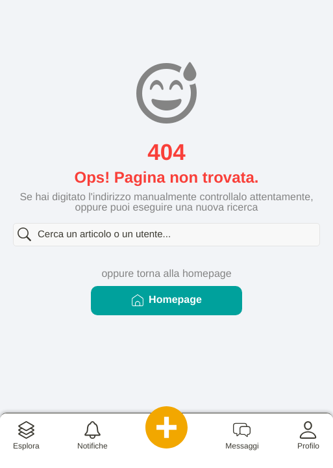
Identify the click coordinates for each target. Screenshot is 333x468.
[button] (26, 440)
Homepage (166, 300)
